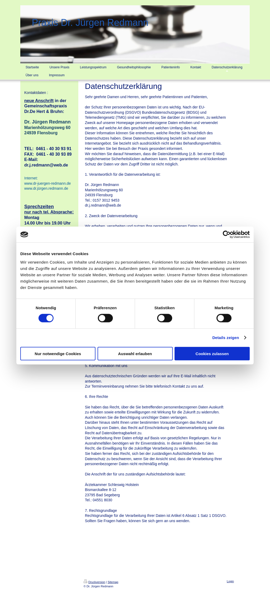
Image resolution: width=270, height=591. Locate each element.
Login (230, 581)
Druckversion (94, 582)
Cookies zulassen (212, 353)
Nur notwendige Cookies (58, 353)
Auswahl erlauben (135, 353)
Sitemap (113, 582)
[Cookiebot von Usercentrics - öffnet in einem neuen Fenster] (227, 235)
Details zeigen (225, 337)
